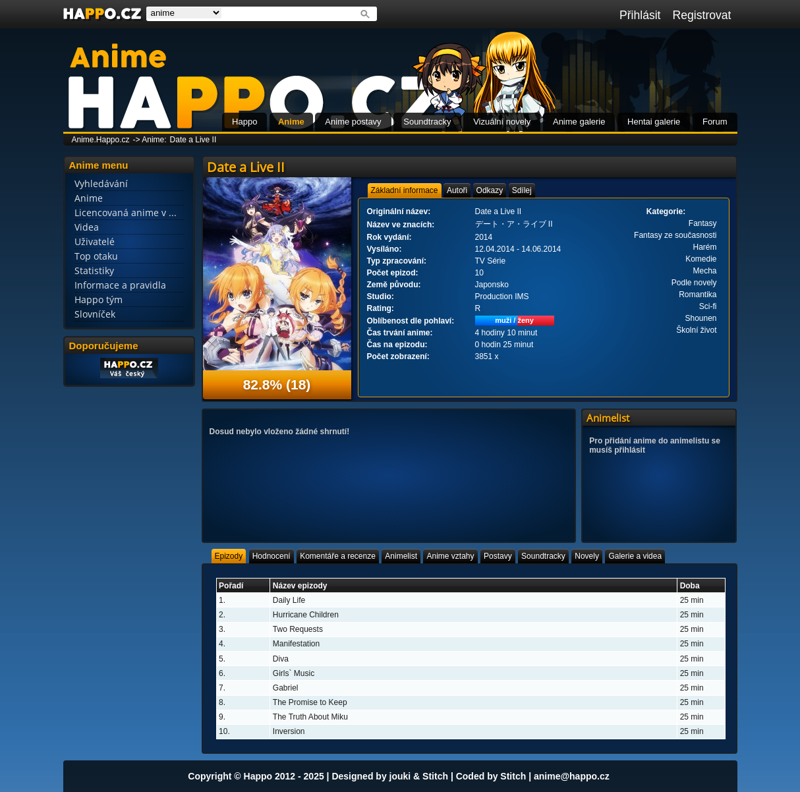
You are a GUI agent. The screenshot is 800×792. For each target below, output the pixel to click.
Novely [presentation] (587, 556)
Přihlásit (640, 15)
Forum (715, 122)
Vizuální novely (501, 122)
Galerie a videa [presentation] (635, 556)
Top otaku (96, 256)
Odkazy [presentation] (489, 190)
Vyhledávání (101, 183)
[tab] (405, 190)
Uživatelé (94, 241)
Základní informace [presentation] (404, 190)
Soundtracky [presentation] (543, 556)
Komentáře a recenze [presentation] (338, 556)
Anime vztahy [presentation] (450, 556)
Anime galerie (579, 122)
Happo (244, 122)
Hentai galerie (653, 122)
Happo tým (98, 299)
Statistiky (94, 270)
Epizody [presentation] (229, 556)
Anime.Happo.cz (101, 139)
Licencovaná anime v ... (125, 212)
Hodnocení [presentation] (271, 556)
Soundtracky (427, 122)
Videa (86, 227)
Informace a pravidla (120, 285)
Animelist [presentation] (401, 556)
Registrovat (702, 15)
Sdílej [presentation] (522, 190)
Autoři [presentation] (457, 190)
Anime (291, 122)
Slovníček (94, 314)
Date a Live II (193, 139)
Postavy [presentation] (498, 556)
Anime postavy (353, 122)
